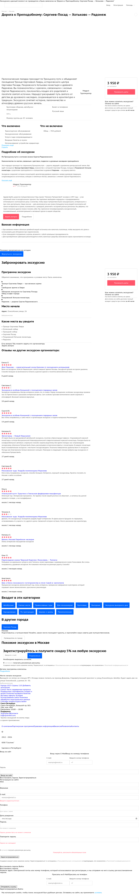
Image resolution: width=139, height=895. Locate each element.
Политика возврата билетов (18, 693)
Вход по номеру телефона (77, 754)
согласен (9, 663)
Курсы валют (20, 701)
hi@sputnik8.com (8, 715)
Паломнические (65, 612)
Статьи (3, 689)
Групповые (82, 605)
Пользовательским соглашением (67, 665)
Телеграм (5, 713)
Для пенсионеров (65, 605)
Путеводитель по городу (13, 638)
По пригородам (27, 612)
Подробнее (27, 217)
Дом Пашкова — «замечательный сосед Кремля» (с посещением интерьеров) (35, 367)
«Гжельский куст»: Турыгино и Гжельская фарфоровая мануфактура (31, 493)
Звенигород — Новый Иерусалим (16, 436)
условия (98, 892)
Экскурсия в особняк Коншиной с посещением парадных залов (29, 390)
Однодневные (9, 612)
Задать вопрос (11, 217)
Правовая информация (44, 726)
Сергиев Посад (9, 627)
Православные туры (43, 605)
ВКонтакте (13, 713)
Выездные (95, 605)
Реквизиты (66, 726)
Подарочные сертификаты (12, 691)
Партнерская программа (23, 726)
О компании (7, 726)
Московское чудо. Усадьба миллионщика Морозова (24, 471)
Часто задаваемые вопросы (19, 689)
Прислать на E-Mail (60, 874)
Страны (17, 685)
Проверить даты (121, 92)
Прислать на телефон (77, 874)
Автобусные (8, 605)
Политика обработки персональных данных (15, 698)
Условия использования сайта (12, 696)
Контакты (75, 726)
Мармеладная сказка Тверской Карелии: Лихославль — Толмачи (29, 560)
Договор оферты (8, 695)
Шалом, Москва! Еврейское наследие (18, 539)
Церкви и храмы (46, 612)
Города (6, 685)
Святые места (24, 605)
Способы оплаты (8, 701)
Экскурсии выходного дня (116, 605)
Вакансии (58, 726)
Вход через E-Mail (58, 754)
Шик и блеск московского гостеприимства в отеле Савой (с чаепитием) (33, 583)
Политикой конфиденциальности (116, 665)
